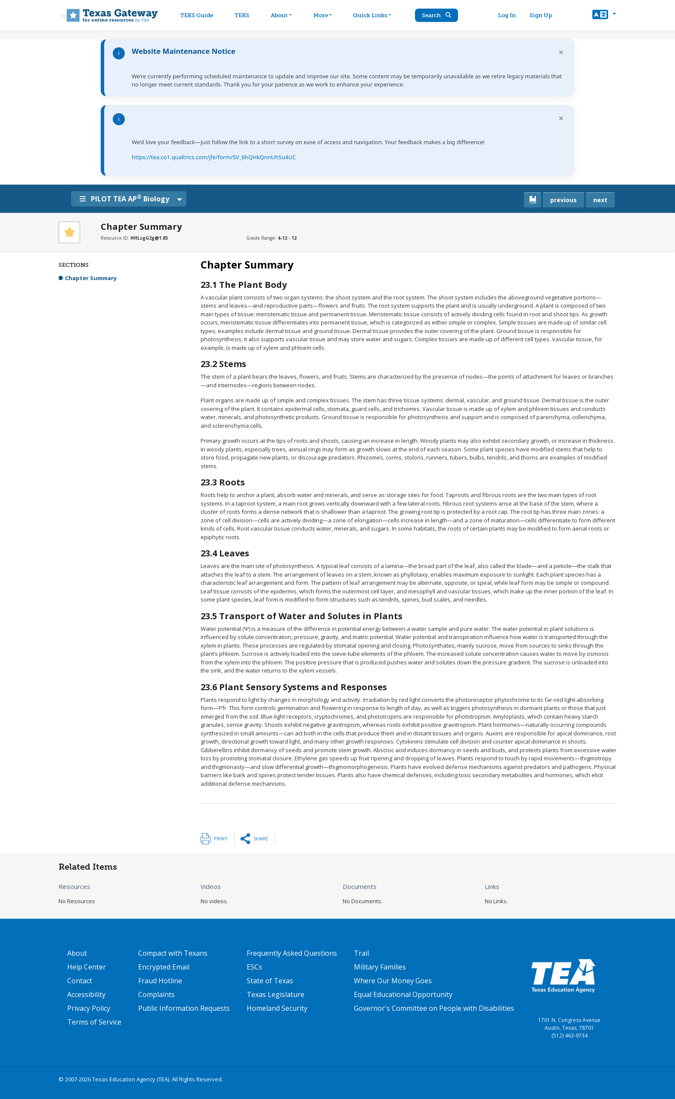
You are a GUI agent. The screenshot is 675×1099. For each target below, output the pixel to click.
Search (438, 15)
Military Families (380, 967)
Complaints (156, 994)
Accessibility (86, 994)
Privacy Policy (88, 1008)
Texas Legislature (275, 994)
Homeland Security (277, 1008)
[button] (604, 15)
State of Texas (270, 980)
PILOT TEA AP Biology (126, 198)
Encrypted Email (163, 967)
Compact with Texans (172, 953)
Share (261, 838)
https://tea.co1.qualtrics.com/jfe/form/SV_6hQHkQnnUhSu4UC (214, 157)
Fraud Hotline (160, 980)
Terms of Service (94, 1022)
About (77, 953)
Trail (361, 953)
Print (221, 838)
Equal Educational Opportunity (403, 994)
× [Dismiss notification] (561, 52)
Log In (508, 15)
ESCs (254, 967)
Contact (79, 980)
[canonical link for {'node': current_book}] (532, 199)
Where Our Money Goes (393, 980)
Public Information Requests (184, 1008)
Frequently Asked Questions (292, 953)
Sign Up (541, 15)
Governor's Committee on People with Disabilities (434, 1008)
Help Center (86, 967)
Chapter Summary (91, 278)
